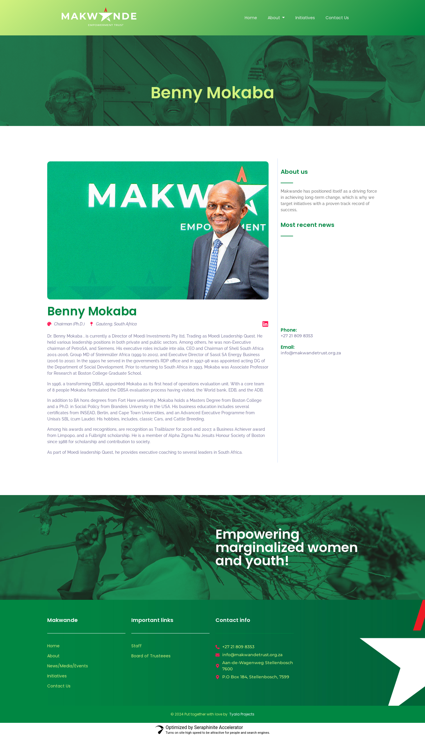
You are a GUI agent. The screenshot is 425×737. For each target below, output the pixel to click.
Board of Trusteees (151, 656)
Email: (288, 347)
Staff (136, 646)
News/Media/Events (67, 666)
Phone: (289, 330)
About (53, 656)
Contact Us (59, 686)
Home (53, 646)
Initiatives (57, 676)
